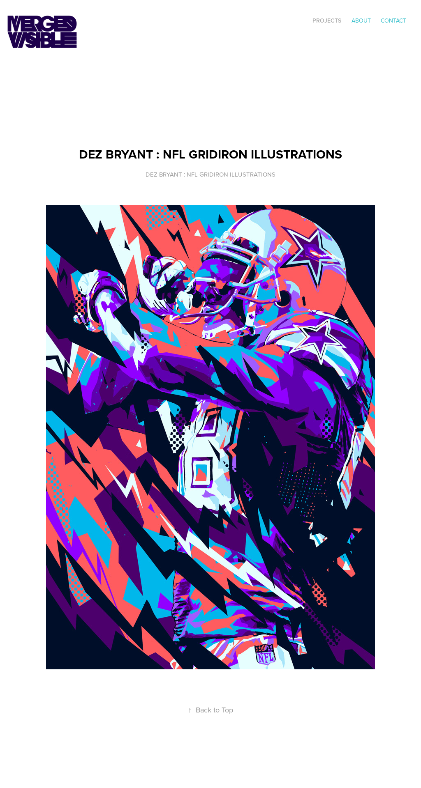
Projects (326, 20)
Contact (393, 20)
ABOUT (361, 20)
